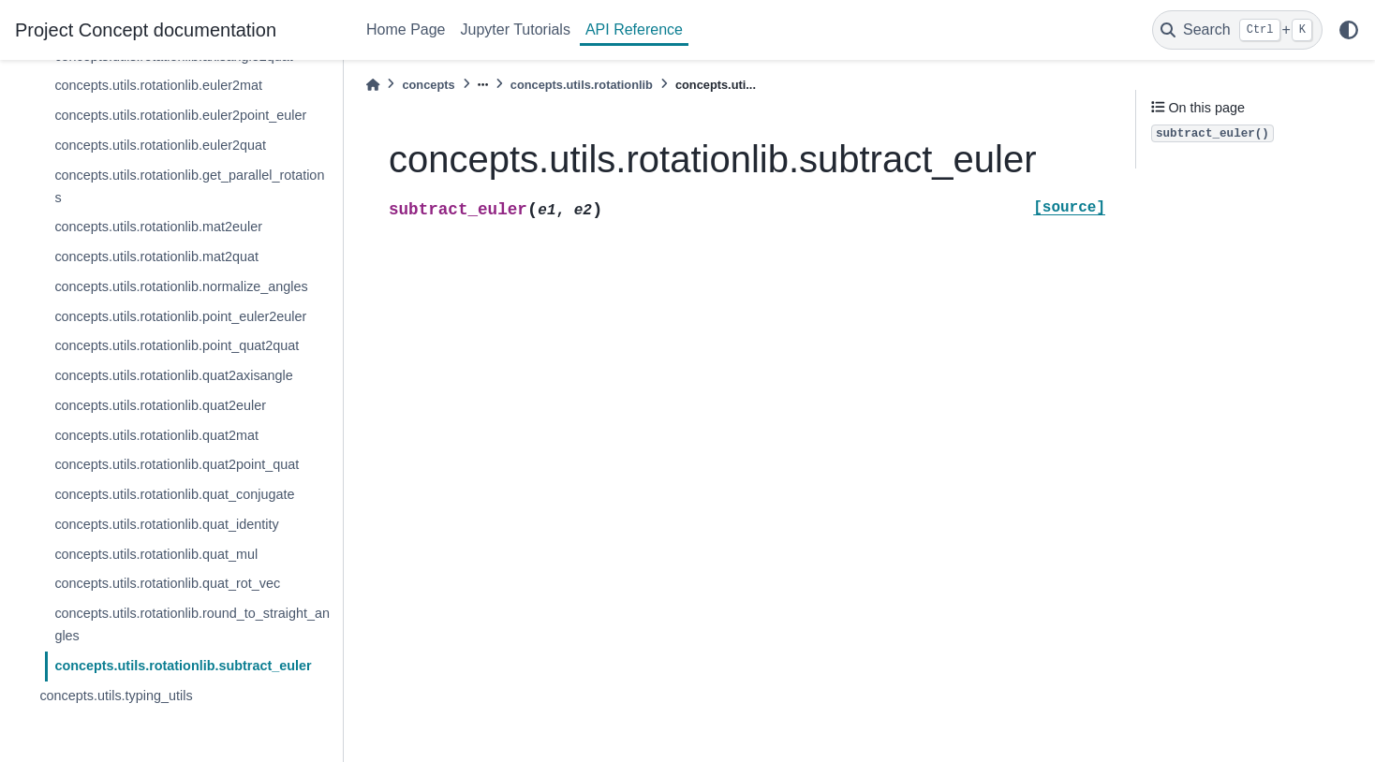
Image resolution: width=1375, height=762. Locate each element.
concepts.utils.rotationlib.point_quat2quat (176, 345)
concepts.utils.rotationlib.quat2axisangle (173, 375)
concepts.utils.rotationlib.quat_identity (166, 524)
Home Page (406, 29)
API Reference (634, 29)
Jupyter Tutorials (515, 29)
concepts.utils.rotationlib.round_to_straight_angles (192, 624)
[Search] (1237, 30)
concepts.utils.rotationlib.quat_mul (156, 554)
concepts (428, 85)
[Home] (372, 85)
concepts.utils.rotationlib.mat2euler (158, 226)
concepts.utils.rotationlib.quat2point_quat (176, 464)
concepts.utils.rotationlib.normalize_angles (180, 286)
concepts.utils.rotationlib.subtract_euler (182, 665)
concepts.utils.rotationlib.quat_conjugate (174, 494)
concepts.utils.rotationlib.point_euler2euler (180, 316)
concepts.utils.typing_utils (115, 695)
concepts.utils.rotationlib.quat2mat (156, 435)
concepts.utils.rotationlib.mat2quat (156, 256)
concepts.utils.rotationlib (581, 85)
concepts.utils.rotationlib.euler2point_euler (180, 115)
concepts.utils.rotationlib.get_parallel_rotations (189, 186)
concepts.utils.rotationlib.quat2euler (160, 405)
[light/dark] (1349, 30)
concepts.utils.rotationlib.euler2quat (160, 145)
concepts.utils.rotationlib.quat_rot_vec (167, 583)
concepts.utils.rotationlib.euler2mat (158, 85)
